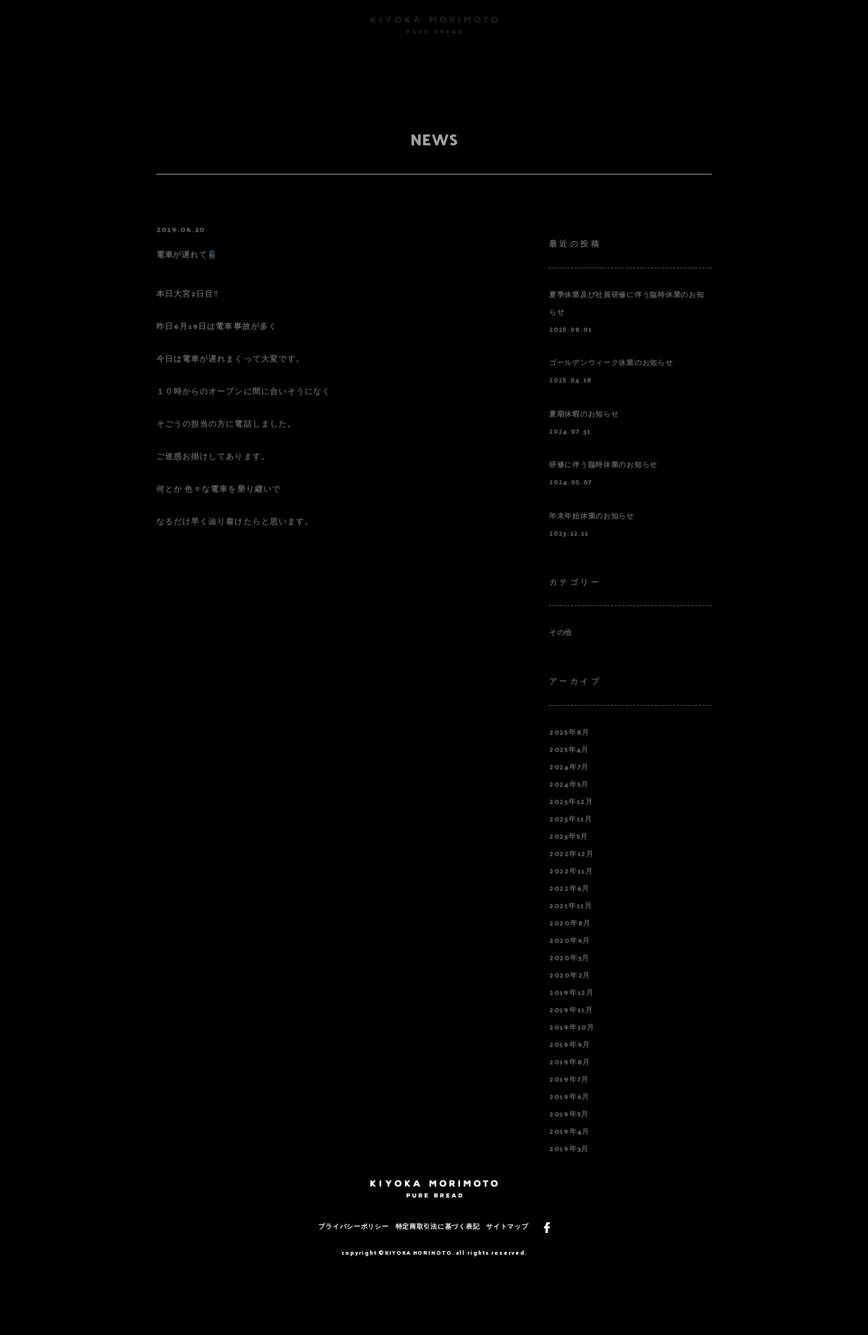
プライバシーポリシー (353, 1226)
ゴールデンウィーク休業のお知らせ (611, 378)
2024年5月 (569, 799)
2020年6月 (569, 956)
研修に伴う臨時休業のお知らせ (603, 480)
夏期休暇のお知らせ (583, 429)
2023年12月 (571, 817)
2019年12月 (571, 1008)
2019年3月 (569, 1164)
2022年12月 (571, 869)
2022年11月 (571, 886)
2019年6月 (569, 1112)
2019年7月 (569, 1094)
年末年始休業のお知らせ (591, 531)
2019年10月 (572, 1042)
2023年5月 (568, 851)
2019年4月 (569, 1146)
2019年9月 (569, 1060)
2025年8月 (569, 747)
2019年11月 (571, 1025)
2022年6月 (569, 903)
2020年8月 (570, 938)
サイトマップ (507, 1226)
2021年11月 (570, 921)
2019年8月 (569, 1077)
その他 (560, 648)
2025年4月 (569, 765)
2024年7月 (569, 782)
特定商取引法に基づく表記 (438, 1226)
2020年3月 (569, 973)
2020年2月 (569, 990)
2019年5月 (569, 1129)
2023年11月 (570, 834)
